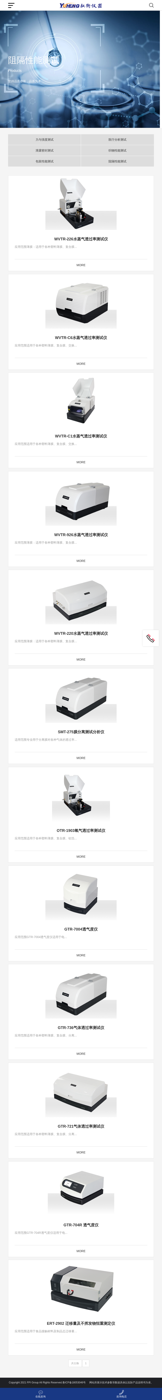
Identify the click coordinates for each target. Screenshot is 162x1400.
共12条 (75, 1363)
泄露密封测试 (45, 150)
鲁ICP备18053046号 (74, 1382)
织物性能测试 (117, 150)
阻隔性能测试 (117, 161)
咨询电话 (121, 1396)
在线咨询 (40, 1396)
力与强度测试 (45, 139)
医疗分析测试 (117, 139)
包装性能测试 (45, 161)
